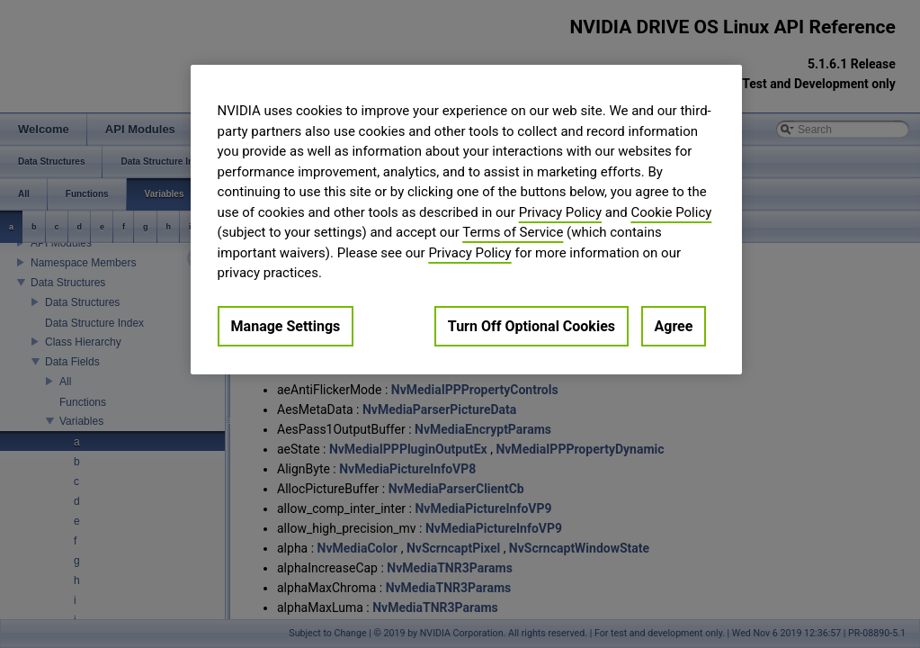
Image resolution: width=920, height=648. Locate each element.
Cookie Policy (670, 212)
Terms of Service (512, 232)
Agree (674, 326)
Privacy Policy (560, 212)
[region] (467, 219)
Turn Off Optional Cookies (531, 326)
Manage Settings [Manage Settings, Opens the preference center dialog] (286, 326)
